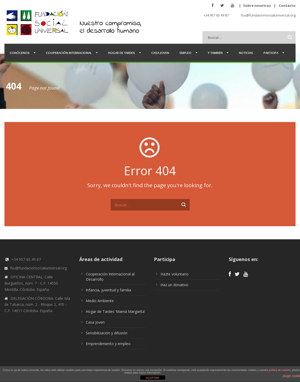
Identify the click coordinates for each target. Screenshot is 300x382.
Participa (271, 53)
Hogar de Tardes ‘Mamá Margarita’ (115, 311)
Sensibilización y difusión (106, 332)
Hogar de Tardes (121, 53)
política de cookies (279, 370)
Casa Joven (160, 53)
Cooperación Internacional (69, 53)
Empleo (185, 53)
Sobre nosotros (257, 5)
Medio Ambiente (100, 300)
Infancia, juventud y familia (108, 289)
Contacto (287, 5)
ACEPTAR (152, 377)
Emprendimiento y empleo (108, 343)
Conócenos (20, 53)
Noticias (246, 53)
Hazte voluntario (174, 274)
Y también (215, 53)
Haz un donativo (174, 284)
